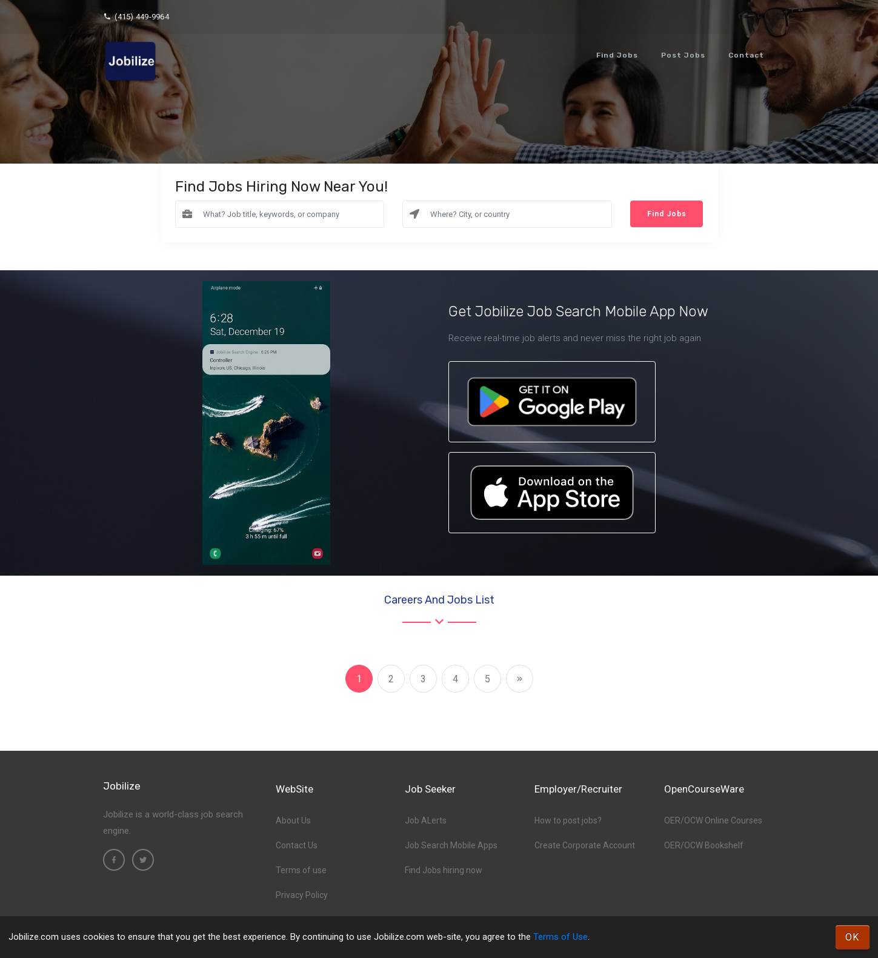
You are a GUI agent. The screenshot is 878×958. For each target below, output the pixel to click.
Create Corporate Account (584, 845)
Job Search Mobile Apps (451, 845)
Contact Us (297, 845)
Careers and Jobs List (439, 600)
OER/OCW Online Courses (713, 820)
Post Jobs (683, 55)
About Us (293, 820)
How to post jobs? (568, 820)
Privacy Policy (302, 895)
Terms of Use (560, 936)
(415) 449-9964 (136, 16)
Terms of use (301, 870)
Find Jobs (617, 55)
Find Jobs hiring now (443, 870)
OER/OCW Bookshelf (703, 845)
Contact (746, 55)
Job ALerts (426, 820)
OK (852, 937)
